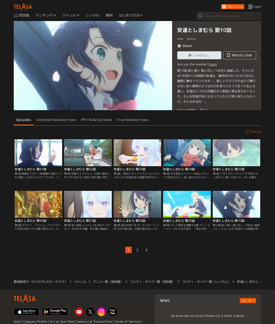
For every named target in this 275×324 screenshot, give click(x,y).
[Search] (229, 16)
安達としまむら (197, 110)
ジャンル (80, 282)
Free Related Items (132, 119)
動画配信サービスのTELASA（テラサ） (40, 282)
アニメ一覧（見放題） (108, 282)
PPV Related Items (96, 119)
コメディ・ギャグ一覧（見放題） (152, 282)
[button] (232, 6)
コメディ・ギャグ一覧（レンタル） (206, 282)
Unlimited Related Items (56, 119)
